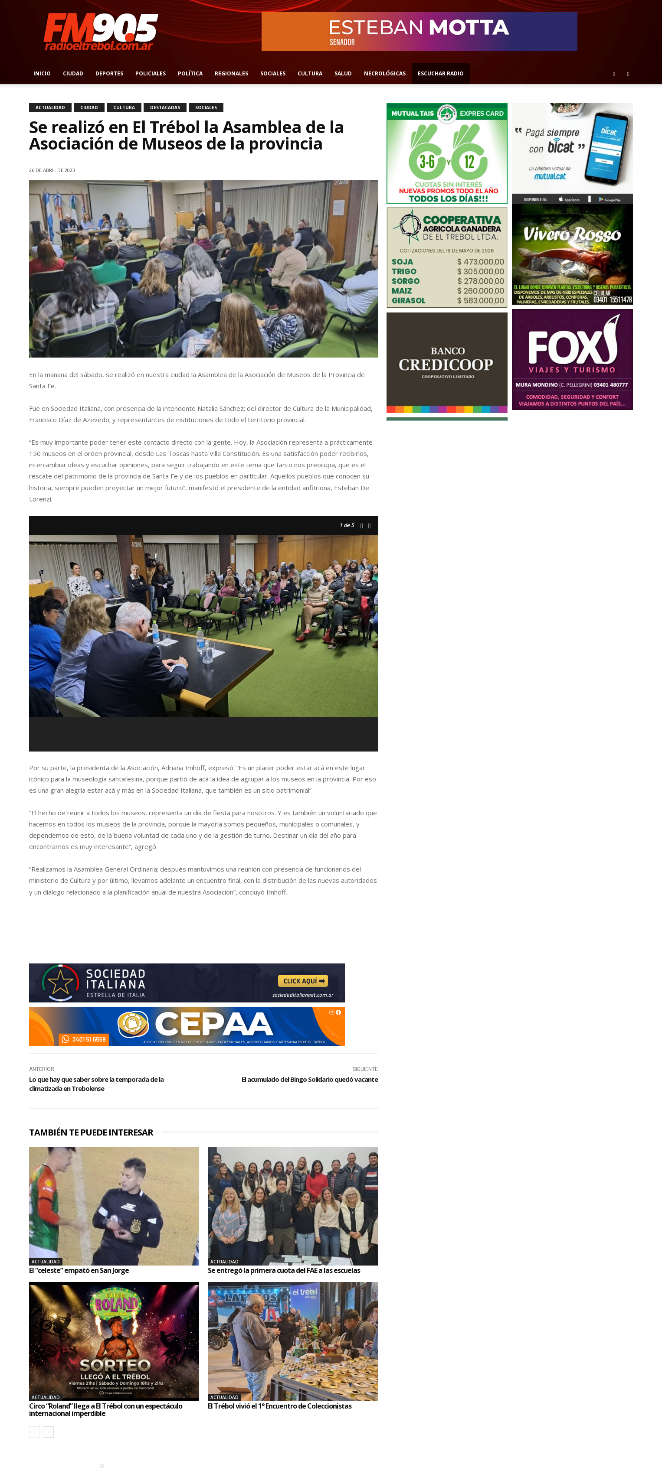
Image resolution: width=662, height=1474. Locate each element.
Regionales (231, 73)
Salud (343, 73)
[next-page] (48, 1432)
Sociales (272, 73)
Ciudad (73, 73)
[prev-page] (34, 1432)
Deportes (109, 73)
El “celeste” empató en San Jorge (79, 1270)
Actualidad (50, 107)
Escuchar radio (441, 73)
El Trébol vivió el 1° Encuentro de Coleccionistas (279, 1406)
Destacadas (165, 107)
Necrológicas (385, 73)
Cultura (310, 73)
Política (190, 73)
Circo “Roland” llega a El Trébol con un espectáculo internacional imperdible (105, 1410)
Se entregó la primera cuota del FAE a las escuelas (284, 1270)
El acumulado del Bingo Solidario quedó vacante (310, 1079)
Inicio (42, 73)
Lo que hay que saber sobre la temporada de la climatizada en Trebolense (96, 1084)
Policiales (150, 73)
